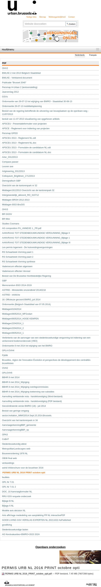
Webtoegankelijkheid (57, 17)
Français (93, 55)
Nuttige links (31, 17)
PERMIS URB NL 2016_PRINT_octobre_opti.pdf (27, 573)
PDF (4, 63)
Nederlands (80, 55)
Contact (71, 17)
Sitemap (42, 17)
